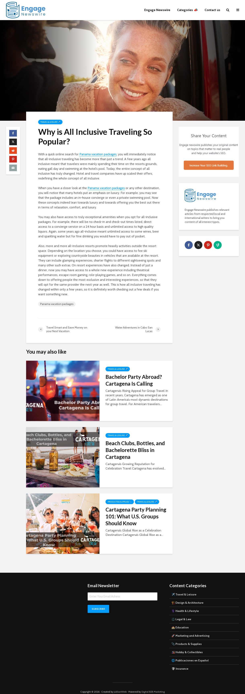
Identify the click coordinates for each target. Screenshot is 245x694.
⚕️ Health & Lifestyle (185, 604)
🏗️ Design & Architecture (187, 596)
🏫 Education (180, 620)
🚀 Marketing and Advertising (190, 629)
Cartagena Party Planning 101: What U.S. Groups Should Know (136, 516)
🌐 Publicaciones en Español (190, 653)
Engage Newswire (157, 10)
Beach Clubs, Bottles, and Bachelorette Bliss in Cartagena (135, 450)
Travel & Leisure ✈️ (50, 122)
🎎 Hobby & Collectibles (187, 645)
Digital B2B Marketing (153, 684)
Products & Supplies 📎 (120, 501)
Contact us (212, 10)
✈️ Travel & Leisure (183, 587)
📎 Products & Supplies (186, 637)
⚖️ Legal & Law (181, 612)
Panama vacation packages (98, 154)
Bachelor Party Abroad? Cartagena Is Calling (134, 380)
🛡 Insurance (179, 662)
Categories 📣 (187, 10)
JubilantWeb (120, 684)
